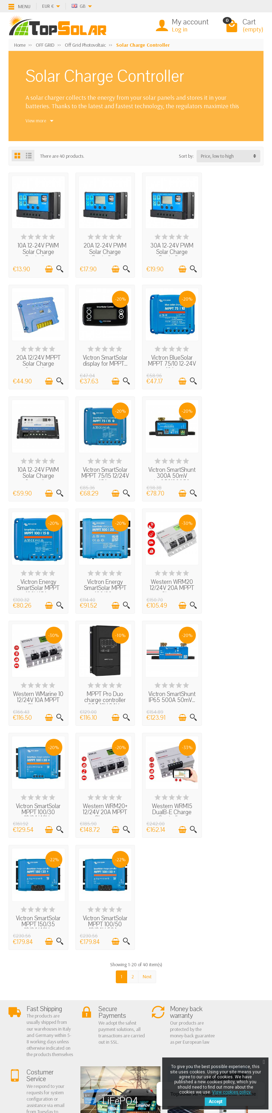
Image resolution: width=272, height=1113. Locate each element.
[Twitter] (43, 1063)
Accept (215, 1101)
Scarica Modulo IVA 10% (39, 1034)
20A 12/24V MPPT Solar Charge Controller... (234, 251)
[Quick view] (58, 268)
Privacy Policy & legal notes (151, 989)
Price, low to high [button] (217, 156)
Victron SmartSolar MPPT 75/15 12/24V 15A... (234, 362)
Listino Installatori (32, 1025)
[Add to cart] (47, 268)
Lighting (81, 1025)
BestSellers (135, 999)
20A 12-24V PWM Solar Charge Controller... (103, 251)
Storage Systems (90, 1007)
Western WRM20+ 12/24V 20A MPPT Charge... (38, 694)
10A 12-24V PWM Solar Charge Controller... (37, 251)
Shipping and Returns (35, 1007)
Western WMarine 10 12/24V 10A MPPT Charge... (37, 583)
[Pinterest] (59, 1063)
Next (147, 746)
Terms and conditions (36, 999)
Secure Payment (30, 1017)
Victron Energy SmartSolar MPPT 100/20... (169, 472)
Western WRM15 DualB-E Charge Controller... (103, 694)
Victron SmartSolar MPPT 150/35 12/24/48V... (169, 694)
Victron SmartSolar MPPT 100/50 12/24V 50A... (234, 694)
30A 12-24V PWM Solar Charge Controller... (168, 251)
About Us (23, 989)
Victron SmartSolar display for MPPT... (38, 358)
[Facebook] (26, 1063)
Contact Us (135, 1007)
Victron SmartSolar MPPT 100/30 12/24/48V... (234, 583)
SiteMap (133, 1017)
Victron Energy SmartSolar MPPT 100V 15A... (103, 472)
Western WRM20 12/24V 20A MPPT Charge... (234, 472)
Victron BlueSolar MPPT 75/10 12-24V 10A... (103, 362)
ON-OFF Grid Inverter (94, 1017)
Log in (179, 29)
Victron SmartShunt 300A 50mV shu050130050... (37, 472)
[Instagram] (59, 1079)
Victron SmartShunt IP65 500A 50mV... (168, 580)
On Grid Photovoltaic (94, 989)
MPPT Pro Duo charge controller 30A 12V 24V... (103, 583)
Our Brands (136, 1025)
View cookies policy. (231, 1092)
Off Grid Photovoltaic (94, 999)
